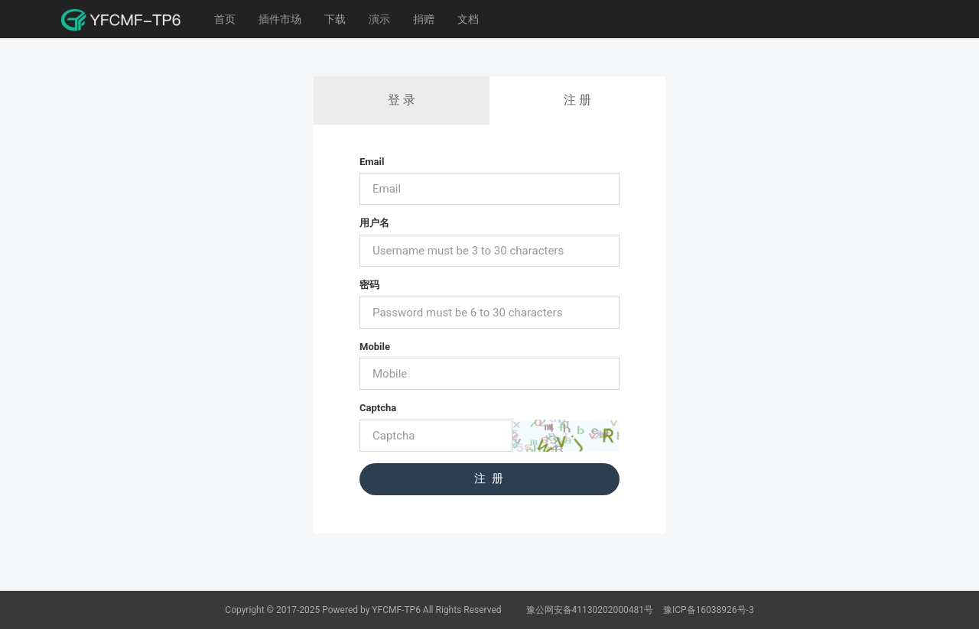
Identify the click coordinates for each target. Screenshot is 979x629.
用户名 (374, 223)
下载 (335, 19)
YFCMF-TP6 (396, 610)
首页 (225, 19)
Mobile (374, 346)
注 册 (577, 99)
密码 (369, 284)
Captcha (377, 407)
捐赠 (423, 19)
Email (371, 161)
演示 (379, 19)
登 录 (401, 99)
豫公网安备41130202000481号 (590, 610)
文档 (468, 19)
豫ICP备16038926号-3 (708, 610)
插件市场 (280, 19)
